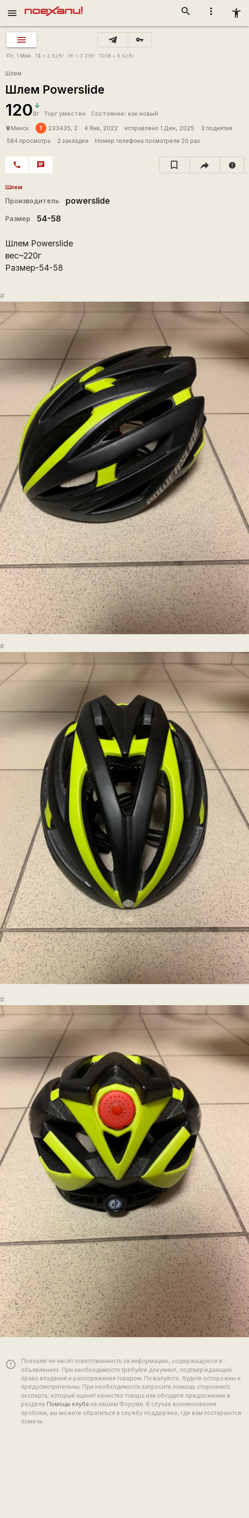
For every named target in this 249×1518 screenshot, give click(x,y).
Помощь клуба (68, 1403)
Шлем (13, 73)
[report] (232, 164)
